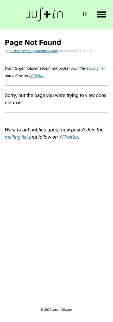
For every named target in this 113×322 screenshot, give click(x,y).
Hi (85, 14)
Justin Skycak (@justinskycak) (33, 51)
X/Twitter (37, 75)
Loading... (56, 207)
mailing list (95, 68)
